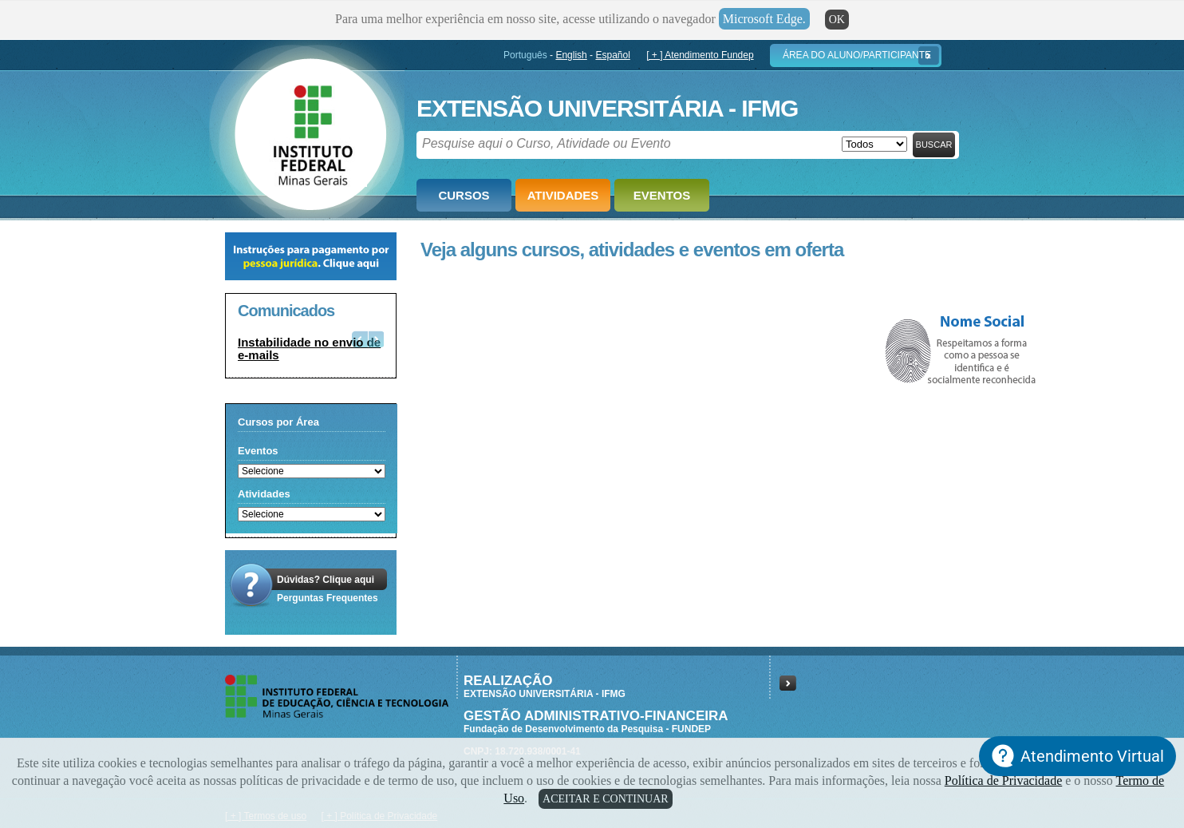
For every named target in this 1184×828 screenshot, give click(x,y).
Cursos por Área (278, 422)
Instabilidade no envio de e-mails (309, 348)
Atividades (563, 195)
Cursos (463, 195)
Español (612, 55)
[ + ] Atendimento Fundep (699, 55)
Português (525, 55)
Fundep (307, 129)
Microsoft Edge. (764, 19)
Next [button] (376, 339)
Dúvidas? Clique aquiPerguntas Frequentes (327, 589)
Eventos (661, 195)
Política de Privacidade (1004, 780)
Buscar (934, 144)
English (570, 55)
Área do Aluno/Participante (857, 55)
